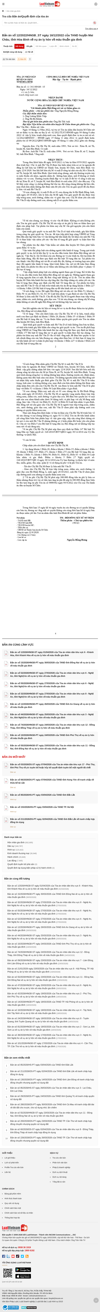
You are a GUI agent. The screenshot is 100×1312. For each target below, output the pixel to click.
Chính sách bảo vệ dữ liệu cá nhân (19, 1213)
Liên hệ (8, 1172)
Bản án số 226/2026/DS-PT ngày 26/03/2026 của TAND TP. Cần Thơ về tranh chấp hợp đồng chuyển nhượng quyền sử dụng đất (51, 1139)
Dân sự (13, 772)
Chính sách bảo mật (13, 1208)
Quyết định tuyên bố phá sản (20, 864)
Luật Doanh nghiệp (27, 1301)
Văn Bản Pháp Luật (10, 1301)
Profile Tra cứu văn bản (14, 1167)
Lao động (11, 861)
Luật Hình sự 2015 (55, 1301)
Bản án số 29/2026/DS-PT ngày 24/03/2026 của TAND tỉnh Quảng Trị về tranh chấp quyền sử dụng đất (52, 1097)
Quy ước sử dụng (12, 1203)
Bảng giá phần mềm (13, 1194)
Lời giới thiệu (10, 1158)
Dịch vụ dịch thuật (59, 1172)
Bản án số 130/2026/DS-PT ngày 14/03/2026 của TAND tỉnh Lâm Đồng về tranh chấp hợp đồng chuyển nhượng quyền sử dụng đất (52, 1081)
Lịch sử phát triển (12, 1163)
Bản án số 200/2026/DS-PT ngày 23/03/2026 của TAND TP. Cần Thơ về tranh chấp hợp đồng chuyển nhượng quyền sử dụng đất (51, 1122)
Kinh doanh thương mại (18, 853)
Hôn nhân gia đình (15, 842)
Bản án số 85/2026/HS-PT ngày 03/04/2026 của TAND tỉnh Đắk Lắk (42, 795)
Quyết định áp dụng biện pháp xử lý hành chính (29, 868)
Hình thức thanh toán (13, 1198)
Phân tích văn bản (59, 1163)
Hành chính (12, 857)
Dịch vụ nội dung (59, 1177)
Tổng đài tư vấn (58, 1182)
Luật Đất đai (41, 1301)
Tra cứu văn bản (59, 1158)
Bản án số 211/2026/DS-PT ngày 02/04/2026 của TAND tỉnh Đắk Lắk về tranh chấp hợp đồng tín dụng (51, 1073)
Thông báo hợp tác (12, 1218)
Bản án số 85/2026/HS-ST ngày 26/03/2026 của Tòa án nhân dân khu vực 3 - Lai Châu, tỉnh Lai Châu (51, 1089)
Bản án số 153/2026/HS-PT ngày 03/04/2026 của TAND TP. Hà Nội (42, 807)
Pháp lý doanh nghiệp (61, 1167)
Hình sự (13, 799)
